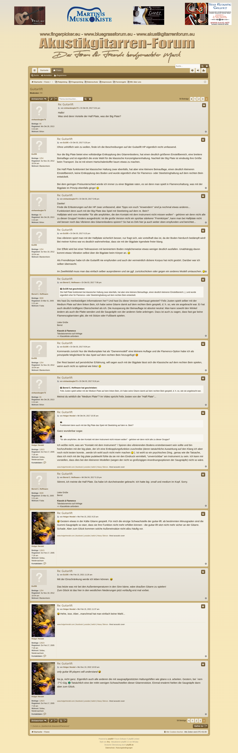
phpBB (110, 739)
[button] (191, 99)
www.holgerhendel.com (66, 467)
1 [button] (195, 98)
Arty (108, 742)
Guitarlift (36, 89)
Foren (58, 70)
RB (41, 93)
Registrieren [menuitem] (204, 71)
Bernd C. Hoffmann (40, 294)
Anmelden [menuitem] (198, 71)
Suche (36, 75)
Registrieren (61, 75)
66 (40, 124)
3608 (41, 298)
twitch (93, 467)
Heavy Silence (102, 467)
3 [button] (202, 98)
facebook (79, 467)
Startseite (44, 70)
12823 (41, 449)
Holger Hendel (38, 445)
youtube (87, 467)
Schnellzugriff (35, 71)
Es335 (34, 154)
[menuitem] (192, 70)
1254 (41, 158)
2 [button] (198, 98)
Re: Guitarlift (65, 104)
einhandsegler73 (39, 120)
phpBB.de (130, 745)
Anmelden (48, 75)
